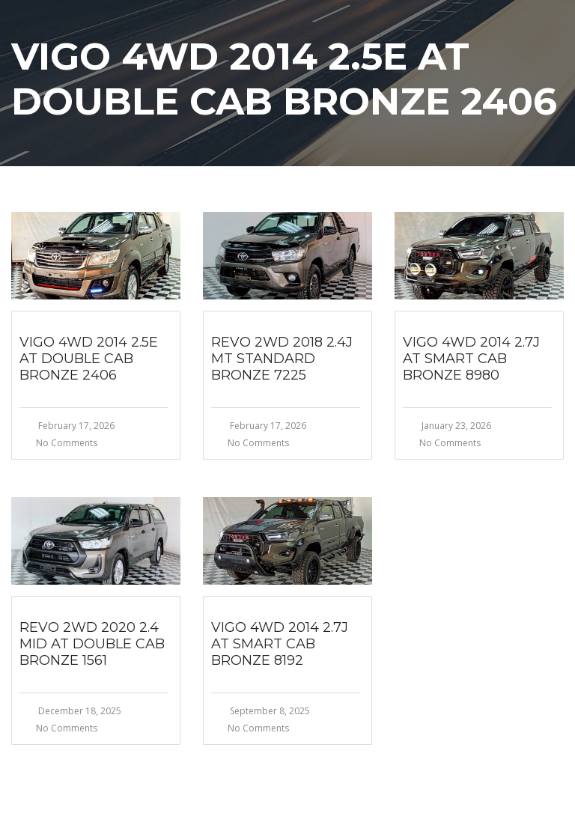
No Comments (66, 442)
